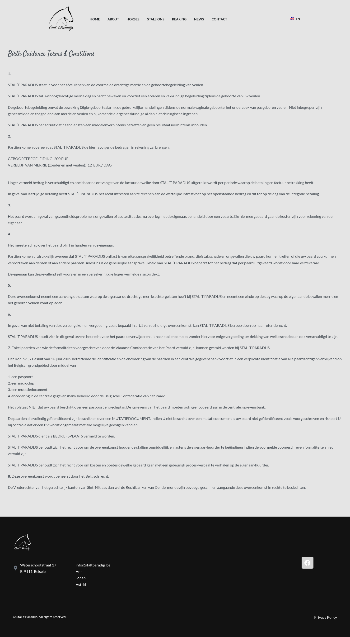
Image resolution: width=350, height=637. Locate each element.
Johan (81, 577)
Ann (79, 571)
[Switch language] (296, 19)
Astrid (81, 584)
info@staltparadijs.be (93, 565)
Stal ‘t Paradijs (26, 617)
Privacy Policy (325, 617)
